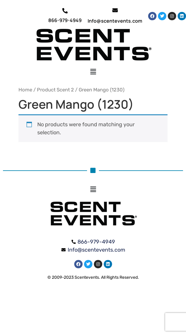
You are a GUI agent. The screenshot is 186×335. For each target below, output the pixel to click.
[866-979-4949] (65, 10)
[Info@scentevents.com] (115, 10)
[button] (93, 71)
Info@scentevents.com (115, 21)
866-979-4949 (65, 20)
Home (25, 90)
